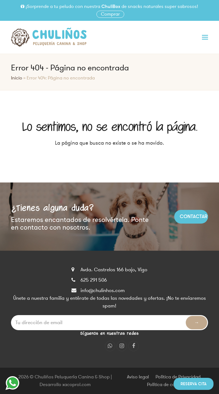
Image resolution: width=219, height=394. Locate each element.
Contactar (193, 216)
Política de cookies (166, 385)
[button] (205, 37)
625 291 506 (94, 280)
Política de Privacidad (178, 377)
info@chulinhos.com (103, 290)
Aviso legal (138, 377)
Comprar (110, 14)
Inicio (16, 78)
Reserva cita (194, 384)
